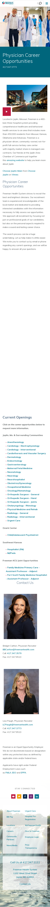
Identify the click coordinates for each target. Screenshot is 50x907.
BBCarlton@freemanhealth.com (18, 649)
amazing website (15, 160)
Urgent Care (30, 811)
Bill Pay (10, 817)
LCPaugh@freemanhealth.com (18, 724)
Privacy (18, 899)
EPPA (23, 772)
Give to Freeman (32, 831)
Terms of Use (30, 899)
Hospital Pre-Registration (31, 818)
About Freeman (13, 811)
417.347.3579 (14, 653)
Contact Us (25, 884)
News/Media (12, 845)
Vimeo (15, 174)
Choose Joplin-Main (12, 171)
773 (19, 728)
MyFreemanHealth (33, 825)
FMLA (8, 772)
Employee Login (32, 837)
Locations (11, 825)
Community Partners (12, 838)
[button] (25, 100)
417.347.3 (12, 728)
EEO (14, 772)
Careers (10, 831)
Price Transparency (31, 846)
